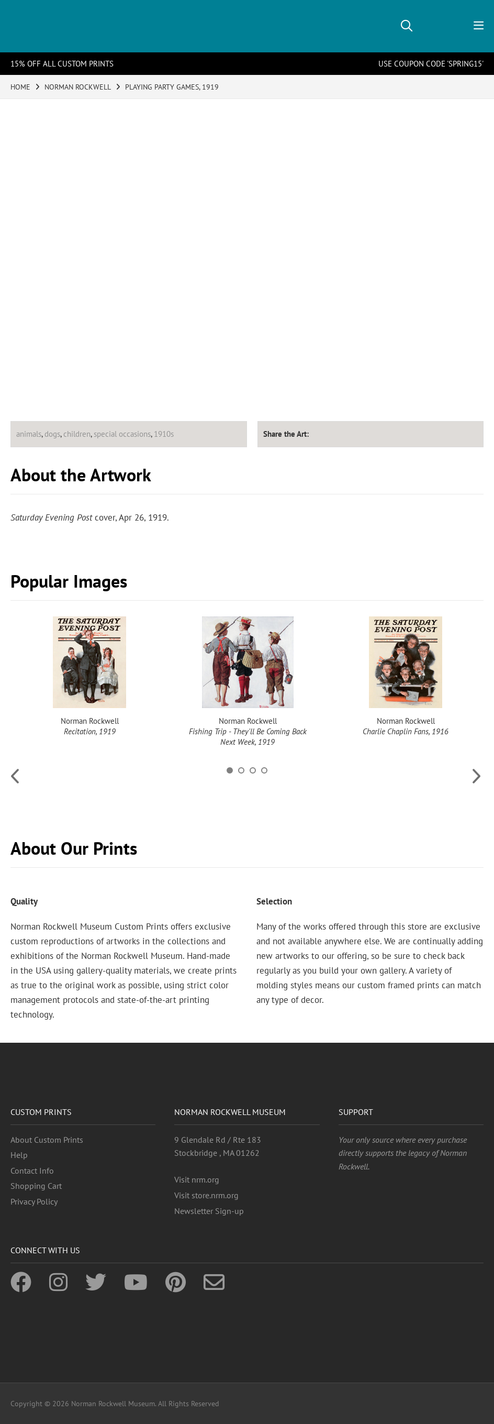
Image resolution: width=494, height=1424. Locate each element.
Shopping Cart (36, 1185)
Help (19, 1155)
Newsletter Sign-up (209, 1211)
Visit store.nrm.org (206, 1195)
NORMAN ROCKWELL (77, 87)
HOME (20, 87)
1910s (164, 434)
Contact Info (32, 1170)
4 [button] (264, 770)
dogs (52, 434)
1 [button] (230, 770)
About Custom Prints (46, 1139)
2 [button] (241, 770)
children (77, 434)
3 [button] (253, 770)
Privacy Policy (34, 1201)
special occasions (122, 434)
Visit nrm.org (196, 1179)
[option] (89, 676)
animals (28, 434)
